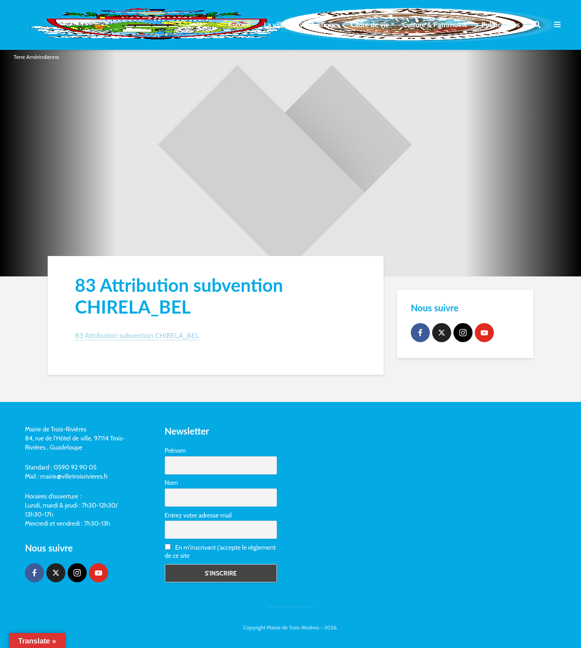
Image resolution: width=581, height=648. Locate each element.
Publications (500, 24)
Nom (171, 483)
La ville (275, 24)
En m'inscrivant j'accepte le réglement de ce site (220, 551)
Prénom (175, 450)
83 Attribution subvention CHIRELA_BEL (137, 335)
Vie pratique (318, 24)
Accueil (239, 24)
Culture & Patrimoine (435, 24)
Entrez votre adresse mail (198, 515)
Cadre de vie (369, 24)
